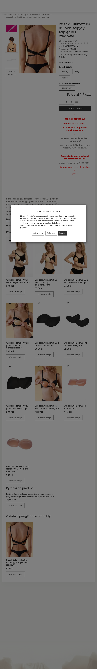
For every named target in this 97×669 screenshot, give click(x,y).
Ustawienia (38, 233)
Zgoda (62, 233)
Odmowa (51, 233)
